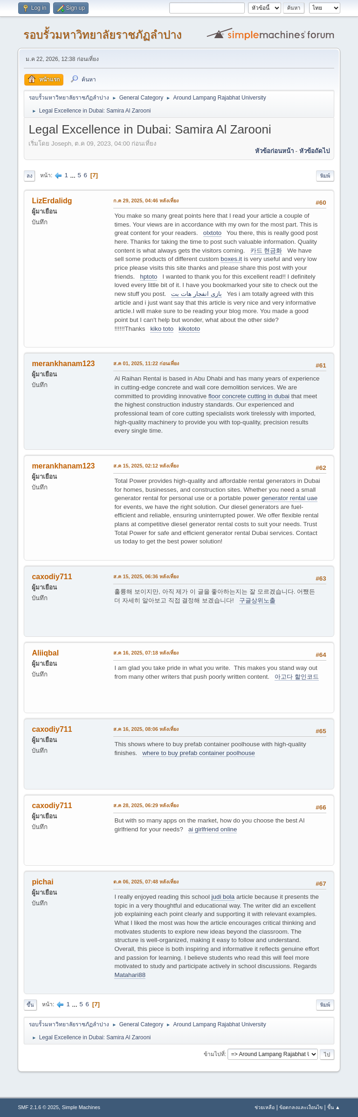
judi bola (223, 896)
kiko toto (161, 328)
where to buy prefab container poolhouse (198, 752)
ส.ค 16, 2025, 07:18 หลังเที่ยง (146, 652)
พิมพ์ (325, 176)
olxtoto (212, 232)
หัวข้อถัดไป (314, 150)
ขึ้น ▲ (333, 1107)
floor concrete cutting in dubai (248, 396)
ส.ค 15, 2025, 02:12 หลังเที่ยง (146, 465)
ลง (29, 176)
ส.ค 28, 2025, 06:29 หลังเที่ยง (146, 805)
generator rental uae (289, 498)
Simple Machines (81, 1107)
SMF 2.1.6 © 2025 (38, 1107)
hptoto (148, 276)
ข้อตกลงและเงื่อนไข (301, 1107)
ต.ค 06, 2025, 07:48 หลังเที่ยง (146, 881)
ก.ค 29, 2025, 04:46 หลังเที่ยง (146, 200)
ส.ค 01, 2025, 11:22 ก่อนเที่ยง (146, 363)
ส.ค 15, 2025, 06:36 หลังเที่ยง (146, 576)
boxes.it (231, 258)
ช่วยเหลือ (265, 1107)
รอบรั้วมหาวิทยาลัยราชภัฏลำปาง (102, 34)
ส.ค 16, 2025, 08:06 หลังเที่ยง (146, 729)
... (73, 175)
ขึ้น (30, 1005)
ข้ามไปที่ (214, 1054)
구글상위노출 (257, 600)
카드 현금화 (266, 250)
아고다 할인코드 (297, 676)
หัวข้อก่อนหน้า (274, 150)
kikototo (189, 328)
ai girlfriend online (212, 829)
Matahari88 (129, 974)
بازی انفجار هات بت (196, 293)
